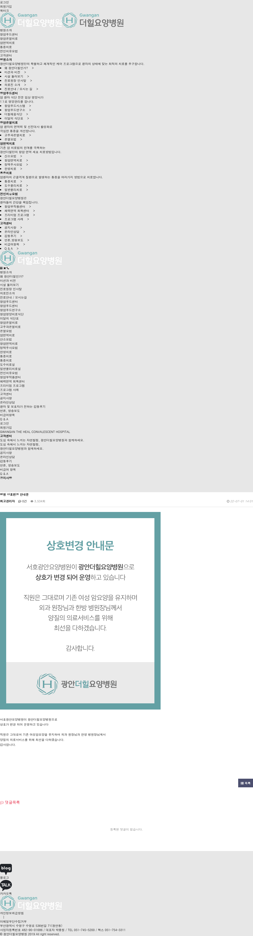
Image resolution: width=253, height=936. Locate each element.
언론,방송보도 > (16, 240)
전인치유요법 (9, 51)
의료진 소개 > (15, 84)
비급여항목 (7, 415)
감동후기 (6, 461)
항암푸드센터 (9, 34)
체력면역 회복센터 (12, 381)
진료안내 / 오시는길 (13, 297)
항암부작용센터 (10, 377)
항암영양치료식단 (12, 314)
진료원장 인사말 (11, 289)
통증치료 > (13, 181)
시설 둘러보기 (9, 285)
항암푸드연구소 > (17, 110)
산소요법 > (13, 156)
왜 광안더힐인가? (11, 276)
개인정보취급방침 (12, 913)
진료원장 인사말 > (18, 80)
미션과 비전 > (15, 72)
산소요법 (6, 339)
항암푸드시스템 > (17, 105)
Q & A (4, 419)
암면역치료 (7, 43)
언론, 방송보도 (10, 410)
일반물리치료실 (10, 368)
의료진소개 (7, 293)
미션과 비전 (8, 280)
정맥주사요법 (9, 348)
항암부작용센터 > (17, 206)
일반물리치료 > (16, 189)
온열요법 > (13, 139)
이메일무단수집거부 (13, 921)
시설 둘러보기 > (16, 76)
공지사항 (6, 398)
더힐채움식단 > (16, 114)
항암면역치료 (9, 343)
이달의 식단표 (9, 318)
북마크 (4, 10)
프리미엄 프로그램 (12, 385)
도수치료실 (7, 364)
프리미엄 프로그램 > (19, 215)
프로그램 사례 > (16, 219)
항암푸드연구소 (10, 310)
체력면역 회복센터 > (19, 210)
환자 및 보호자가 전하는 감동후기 (22, 406)
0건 (22, 501)
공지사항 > (13, 227)
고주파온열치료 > (17, 135)
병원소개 (6, 30)
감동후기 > (13, 236)
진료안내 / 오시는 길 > (21, 89)
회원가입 (6, 6)
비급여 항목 (8, 469)
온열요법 (6, 331)
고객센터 (6, 55)
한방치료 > (13, 168)
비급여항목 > (14, 244)
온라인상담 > (14, 231)
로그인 (4, 2)
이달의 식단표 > (16, 118)
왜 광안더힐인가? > (19, 68)
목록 (246, 783)
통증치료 (6, 47)
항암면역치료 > (16, 160)
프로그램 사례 (9, 389)
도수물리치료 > (16, 185)
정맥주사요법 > (16, 164)
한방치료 (6, 352)
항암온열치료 (9, 38)
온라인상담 (7, 402)
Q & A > (11, 248)
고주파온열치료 (10, 327)
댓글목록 (10, 802)
